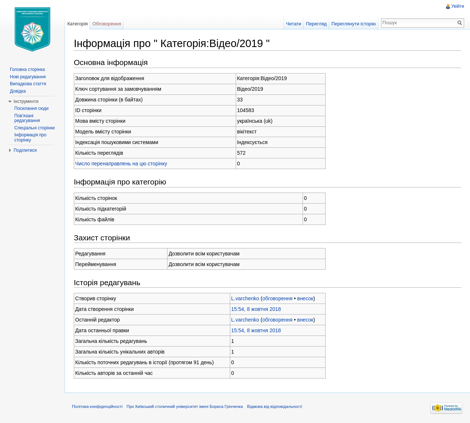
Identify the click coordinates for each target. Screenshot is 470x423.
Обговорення (107, 23)
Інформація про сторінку (30, 137)
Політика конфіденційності (97, 406)
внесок (305, 298)
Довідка (18, 91)
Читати (293, 23)
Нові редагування (28, 76)
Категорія (77, 23)
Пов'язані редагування (27, 118)
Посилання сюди (31, 108)
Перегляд (316, 23)
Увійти (457, 6)
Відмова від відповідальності (274, 406)
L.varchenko (245, 298)
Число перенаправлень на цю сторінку (121, 163)
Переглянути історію (354, 23)
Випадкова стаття (28, 83)
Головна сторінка (27, 69)
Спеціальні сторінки (34, 127)
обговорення (277, 298)
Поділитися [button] (25, 150)
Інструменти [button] (26, 101)
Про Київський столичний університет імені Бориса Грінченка (185, 406)
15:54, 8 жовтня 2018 (256, 309)
